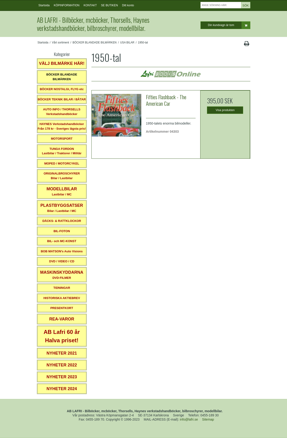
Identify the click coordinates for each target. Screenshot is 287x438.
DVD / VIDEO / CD (61, 261)
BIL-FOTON (62, 231)
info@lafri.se (189, 419)
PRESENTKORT (61, 308)
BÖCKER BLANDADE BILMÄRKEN (61, 77)
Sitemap (208, 419)
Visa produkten (225, 110)
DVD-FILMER (61, 275)
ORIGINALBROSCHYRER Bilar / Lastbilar (62, 176)
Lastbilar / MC (62, 191)
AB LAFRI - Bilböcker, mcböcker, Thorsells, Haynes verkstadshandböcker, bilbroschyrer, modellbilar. (93, 24)
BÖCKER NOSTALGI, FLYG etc (62, 89)
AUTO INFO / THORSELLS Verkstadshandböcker (62, 112)
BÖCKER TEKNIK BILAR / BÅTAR (62, 99)
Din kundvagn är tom (229, 25)
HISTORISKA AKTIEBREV (61, 298)
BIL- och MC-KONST (61, 241)
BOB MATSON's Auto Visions (62, 251)
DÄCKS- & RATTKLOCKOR (61, 221)
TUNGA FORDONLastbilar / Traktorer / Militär (62, 151)
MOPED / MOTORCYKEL (61, 163)
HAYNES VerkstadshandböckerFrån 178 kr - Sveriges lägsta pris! (62, 126)
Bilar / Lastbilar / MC (61, 208)
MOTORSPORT (62, 138)
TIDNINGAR (61, 288)
